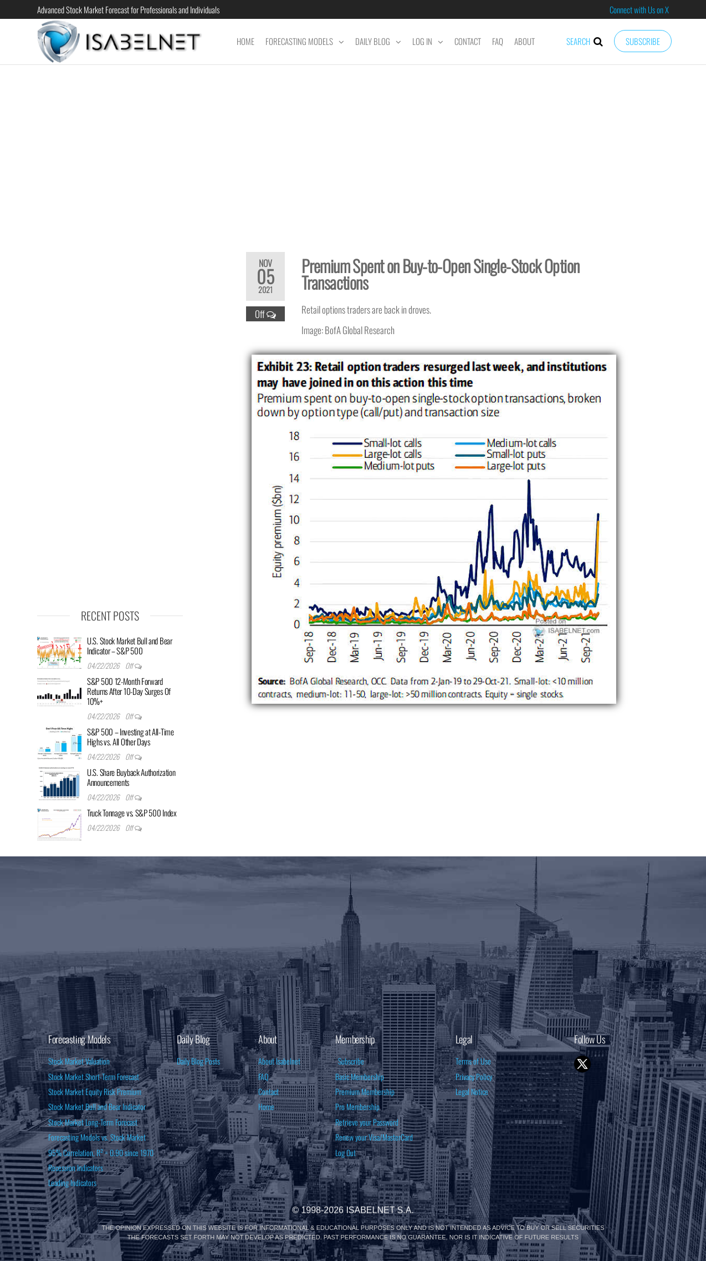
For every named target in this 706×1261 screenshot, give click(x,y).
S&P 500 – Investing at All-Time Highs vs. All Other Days (130, 736)
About (524, 41)
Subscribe (643, 41)
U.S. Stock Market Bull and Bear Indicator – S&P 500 (129, 645)
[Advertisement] (353, 151)
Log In (422, 41)
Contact (467, 41)
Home (245, 41)
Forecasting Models (299, 41)
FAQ (497, 41)
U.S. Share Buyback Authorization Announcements (131, 777)
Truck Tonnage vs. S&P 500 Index (132, 812)
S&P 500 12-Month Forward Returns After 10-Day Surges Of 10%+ (129, 691)
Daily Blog (372, 41)
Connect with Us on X (639, 9)
